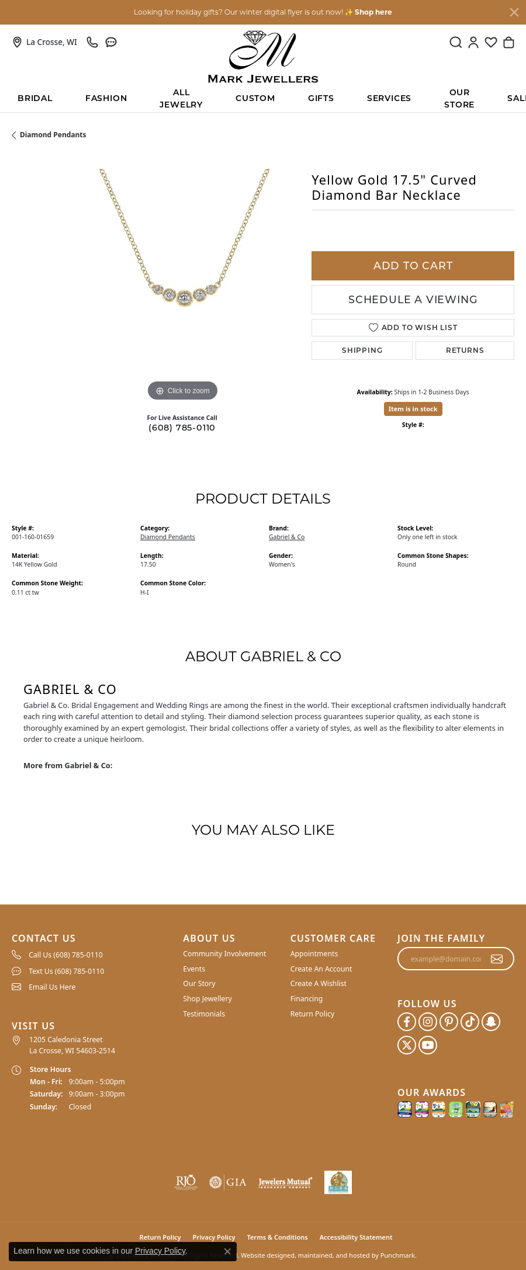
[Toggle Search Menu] (456, 42)
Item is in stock (413, 408)
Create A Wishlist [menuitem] (318, 983)
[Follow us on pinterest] (449, 1021)
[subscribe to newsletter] (497, 958)
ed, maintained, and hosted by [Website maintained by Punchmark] (333, 1255)
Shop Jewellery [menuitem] (207, 999)
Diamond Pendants (53, 135)
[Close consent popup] (227, 1251)
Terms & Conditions (277, 1237)
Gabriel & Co (286, 537)
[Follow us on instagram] (427, 1021)
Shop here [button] (373, 12)
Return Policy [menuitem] (312, 1013)
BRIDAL (35, 98)
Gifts (321, 98)
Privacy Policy (160, 1250)
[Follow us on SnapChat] (491, 1021)
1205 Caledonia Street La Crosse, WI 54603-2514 (72, 1045)
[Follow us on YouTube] (427, 1045)
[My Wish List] (491, 42)
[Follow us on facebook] (406, 1021)
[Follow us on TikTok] (470, 1021)
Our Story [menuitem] (199, 983)
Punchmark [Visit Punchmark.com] (397, 1255)
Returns (465, 350)
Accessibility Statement (356, 1237)
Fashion (106, 98)
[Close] (514, 12)
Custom (255, 98)
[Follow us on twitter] (406, 1045)
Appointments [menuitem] (314, 954)
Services (389, 98)
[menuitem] (91, 954)
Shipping (362, 350)
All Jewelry (181, 99)
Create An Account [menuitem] (321, 969)
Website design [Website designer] (264, 1255)
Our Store (459, 99)
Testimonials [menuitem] (204, 1013)
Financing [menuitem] (306, 999)
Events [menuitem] (194, 969)
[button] (91, 938)
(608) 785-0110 (182, 427)
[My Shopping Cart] (508, 42)
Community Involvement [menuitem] (224, 954)
